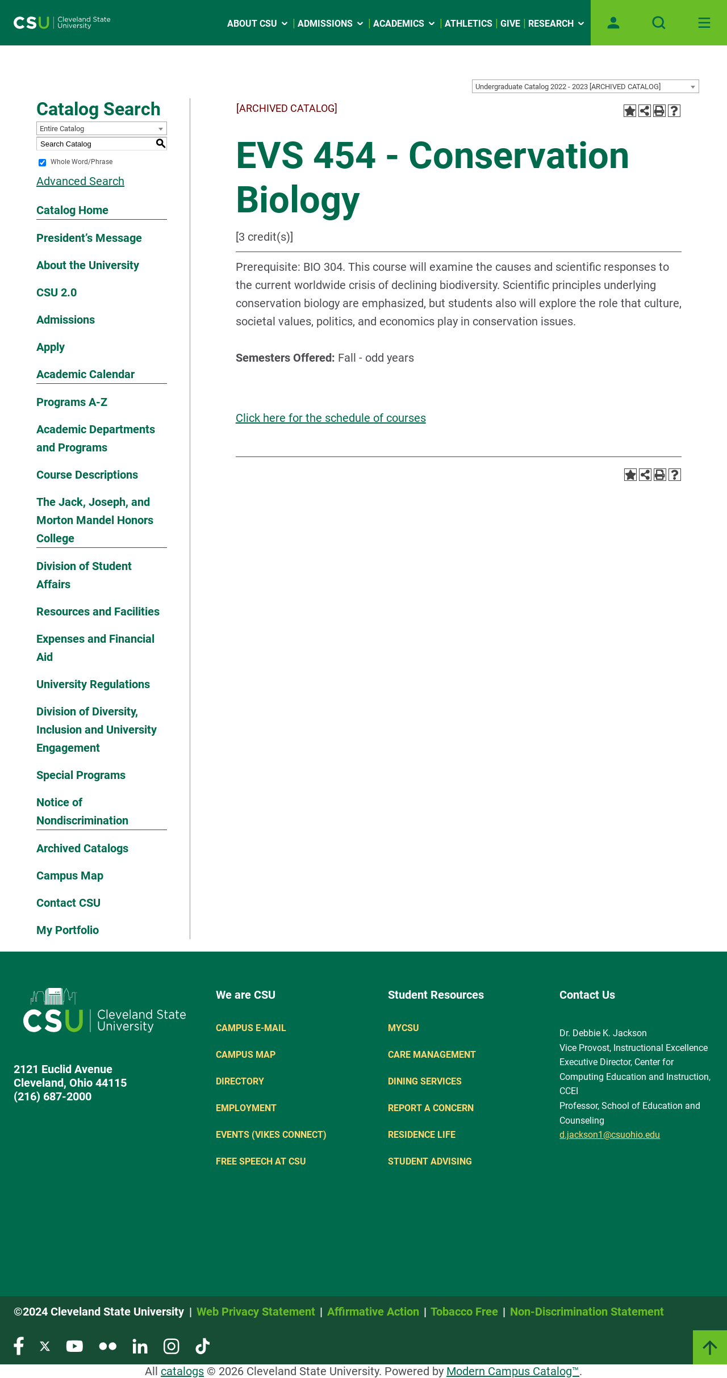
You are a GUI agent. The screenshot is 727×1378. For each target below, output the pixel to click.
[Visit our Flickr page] (107, 1345)
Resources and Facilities (98, 611)
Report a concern (431, 1108)
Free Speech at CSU (261, 1161)
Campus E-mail (251, 1028)
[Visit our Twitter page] (45, 1345)
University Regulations (93, 684)
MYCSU (403, 1028)
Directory (240, 1081)
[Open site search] (659, 22)
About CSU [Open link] (258, 23)
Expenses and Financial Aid (95, 648)
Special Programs (81, 775)
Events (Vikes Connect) (271, 1134)
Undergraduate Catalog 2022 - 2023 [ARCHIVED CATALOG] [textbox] (568, 86)
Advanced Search (80, 181)
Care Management (432, 1054)
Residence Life (422, 1134)
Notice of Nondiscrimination (82, 811)
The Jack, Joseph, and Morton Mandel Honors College (94, 520)
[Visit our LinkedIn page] (140, 1345)
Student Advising (430, 1161)
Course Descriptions (87, 474)
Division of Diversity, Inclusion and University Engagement (96, 730)
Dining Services (425, 1081)
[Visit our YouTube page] (74, 1345)
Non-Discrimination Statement (587, 1311)
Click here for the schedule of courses (331, 418)
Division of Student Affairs (84, 575)
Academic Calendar (85, 374)
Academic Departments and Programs (95, 438)
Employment (246, 1108)
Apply (50, 347)
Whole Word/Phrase (81, 162)
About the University (87, 265)
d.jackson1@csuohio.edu (609, 1134)
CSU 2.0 (56, 292)
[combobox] (585, 86)
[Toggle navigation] (704, 22)
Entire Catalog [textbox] (62, 128)
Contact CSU (68, 903)
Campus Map (69, 875)
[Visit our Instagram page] (171, 1345)
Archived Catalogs (82, 848)
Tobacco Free (464, 1311)
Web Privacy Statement (256, 1311)
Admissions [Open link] (331, 23)
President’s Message (89, 238)
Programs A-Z (71, 402)
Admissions (65, 319)
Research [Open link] (557, 23)
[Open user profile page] (613, 22)
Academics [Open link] (405, 23)
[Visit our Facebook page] (19, 1345)
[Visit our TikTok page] (202, 1345)
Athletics (468, 23)
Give (510, 23)
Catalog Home (72, 210)
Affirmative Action (373, 1311)
